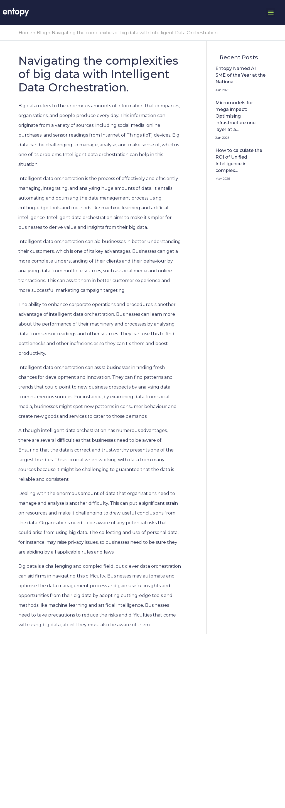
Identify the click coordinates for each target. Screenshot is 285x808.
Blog (42, 32)
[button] (270, 12)
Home (25, 32)
